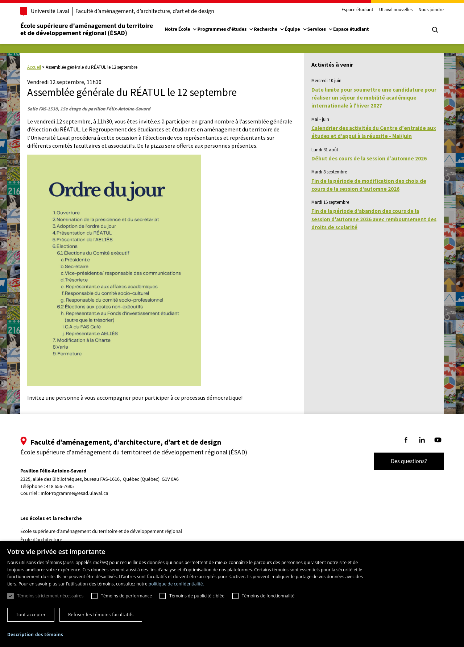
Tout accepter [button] (31, 615)
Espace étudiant (357, 10)
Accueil (34, 67)
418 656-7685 (60, 486)
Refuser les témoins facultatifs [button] (100, 615)
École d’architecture (41, 539)
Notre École (181, 29)
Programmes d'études (225, 29)
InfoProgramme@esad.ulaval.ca (74, 493)
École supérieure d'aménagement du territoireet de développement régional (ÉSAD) (86, 29)
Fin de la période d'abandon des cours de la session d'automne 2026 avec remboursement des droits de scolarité (373, 219)
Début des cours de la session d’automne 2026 (369, 158)
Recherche (269, 29)
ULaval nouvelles (396, 10)
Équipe (296, 29)
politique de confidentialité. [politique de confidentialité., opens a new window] (176, 584)
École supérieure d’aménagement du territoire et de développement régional (101, 531)
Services (320, 29)
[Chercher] (435, 29)
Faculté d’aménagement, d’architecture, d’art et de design (144, 11)
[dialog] (232, 594)
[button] (35, 634)
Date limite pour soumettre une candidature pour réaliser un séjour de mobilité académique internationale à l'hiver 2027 (373, 97)
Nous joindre (431, 10)
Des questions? (409, 461)
